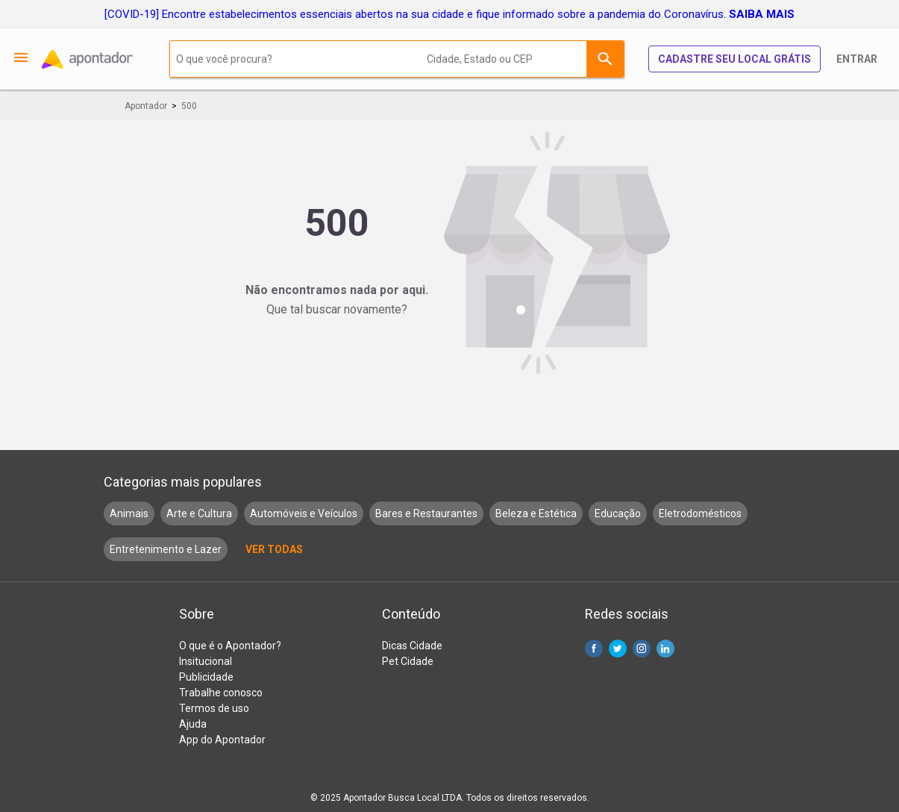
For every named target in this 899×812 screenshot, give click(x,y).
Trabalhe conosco (221, 693)
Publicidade (206, 677)
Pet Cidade (407, 661)
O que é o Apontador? (230, 646)
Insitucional (205, 661)
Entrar (856, 59)
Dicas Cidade (412, 646)
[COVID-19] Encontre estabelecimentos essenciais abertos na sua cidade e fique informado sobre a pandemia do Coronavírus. (449, 14)
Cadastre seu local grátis (734, 59)
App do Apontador (222, 740)
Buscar (605, 59)
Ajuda (193, 724)
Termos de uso (214, 708)
